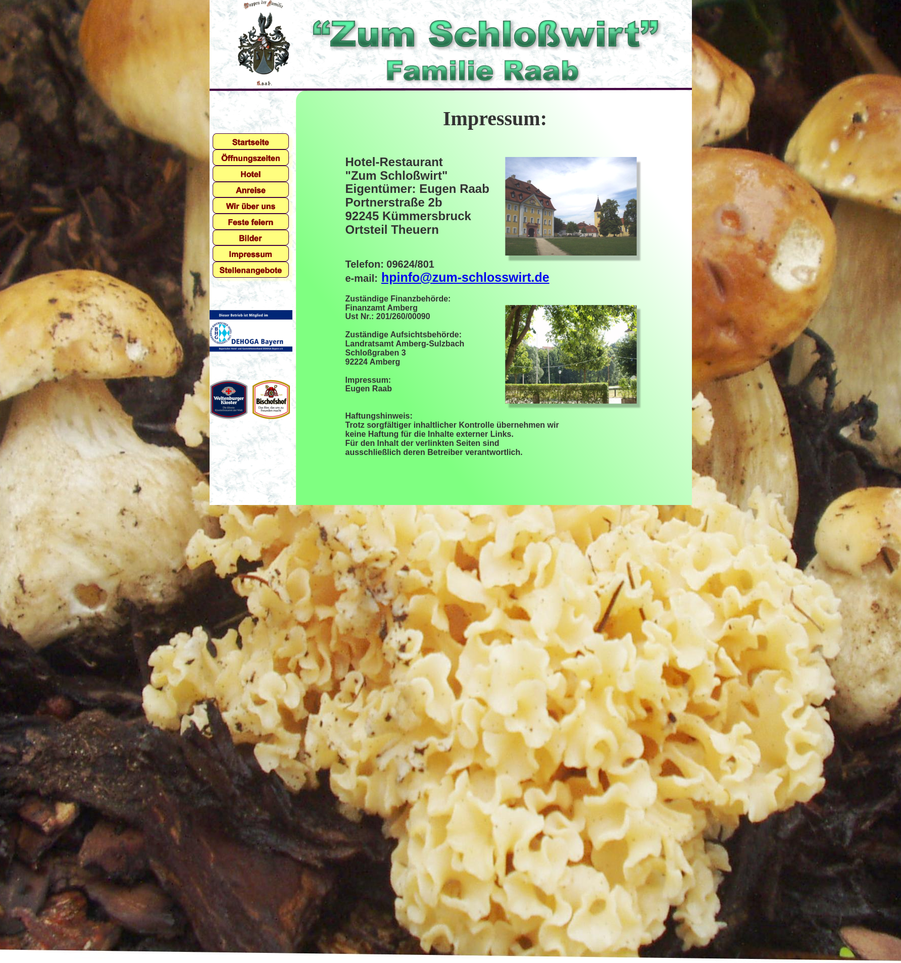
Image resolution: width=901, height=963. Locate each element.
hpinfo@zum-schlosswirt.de (465, 277)
